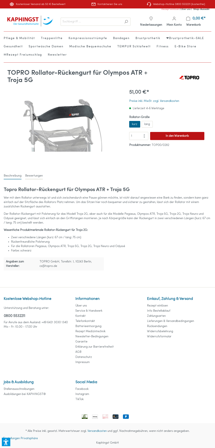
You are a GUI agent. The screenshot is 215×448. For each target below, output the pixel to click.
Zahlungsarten (156, 316)
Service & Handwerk (88, 310)
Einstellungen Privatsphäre (20, 438)
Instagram (82, 394)
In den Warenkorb (177, 136)
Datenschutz (83, 357)
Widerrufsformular (159, 336)
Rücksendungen (157, 326)
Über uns (186, 9)
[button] (6, 442)
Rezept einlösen (171, 9)
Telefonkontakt (85, 321)
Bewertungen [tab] (34, 175)
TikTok (79, 399)
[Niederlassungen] (151, 21)
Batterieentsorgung (88, 326)
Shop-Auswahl (201, 9)
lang (147, 124)
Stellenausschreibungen (19, 389)
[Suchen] (126, 22)
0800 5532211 (14, 316)
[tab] (13, 175)
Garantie (81, 341)
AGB (78, 352)
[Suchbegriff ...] (91, 22)
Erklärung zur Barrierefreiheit (94, 346)
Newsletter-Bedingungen (91, 336)
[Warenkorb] (196, 21)
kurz (134, 124)
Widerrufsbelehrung (160, 331)
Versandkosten (97, 431)
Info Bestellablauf (158, 310)
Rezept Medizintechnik (90, 331)
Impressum (82, 362)
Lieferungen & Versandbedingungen (170, 321)
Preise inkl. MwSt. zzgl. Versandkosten (154, 101)
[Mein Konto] (174, 21)
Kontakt (80, 316)
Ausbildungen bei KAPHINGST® (25, 394)
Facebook (82, 389)
